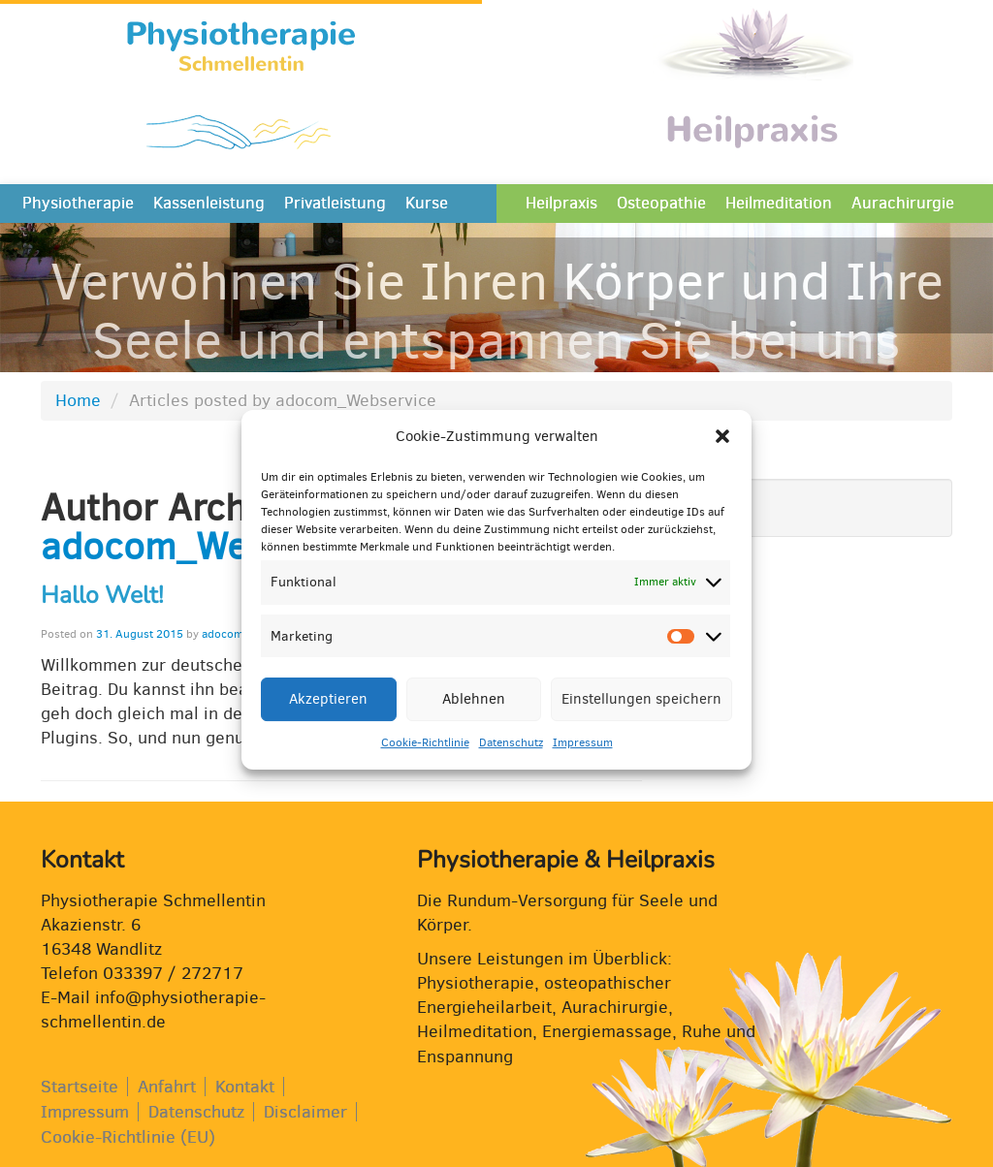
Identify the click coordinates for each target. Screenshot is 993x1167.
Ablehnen (473, 714)
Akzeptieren (328, 714)
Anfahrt (167, 1086)
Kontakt (244, 1086)
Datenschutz (511, 758)
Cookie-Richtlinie (425, 758)
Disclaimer (305, 1111)
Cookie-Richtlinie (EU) (128, 1137)
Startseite (79, 1086)
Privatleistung (335, 203)
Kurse (426, 203)
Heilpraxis (561, 203)
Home (78, 400)
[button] (722, 452)
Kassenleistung (209, 203)
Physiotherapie (78, 203)
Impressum (583, 758)
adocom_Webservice (215, 546)
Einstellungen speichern (641, 714)
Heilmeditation (778, 203)
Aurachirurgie (902, 203)
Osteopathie (661, 203)
